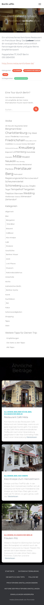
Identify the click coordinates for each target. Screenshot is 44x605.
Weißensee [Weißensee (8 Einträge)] (9, 196)
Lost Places (10, 263)
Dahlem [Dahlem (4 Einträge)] (7, 136)
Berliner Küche (12, 290)
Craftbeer (9, 233)
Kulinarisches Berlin (32, 70)
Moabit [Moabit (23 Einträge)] (26, 157)
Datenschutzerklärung (28, 571)
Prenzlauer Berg (21, 78)
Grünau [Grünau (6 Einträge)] (24, 144)
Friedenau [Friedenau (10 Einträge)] (15, 136)
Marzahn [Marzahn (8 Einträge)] (8, 157)
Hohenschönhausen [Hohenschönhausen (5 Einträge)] (11, 148)
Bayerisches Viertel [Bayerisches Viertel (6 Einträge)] (21, 126)
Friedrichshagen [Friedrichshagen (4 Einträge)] (24, 136)
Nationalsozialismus (14, 272)
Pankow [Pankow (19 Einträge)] (9, 169)
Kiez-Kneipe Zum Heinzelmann (21, 479)
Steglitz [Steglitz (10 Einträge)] (32, 186)
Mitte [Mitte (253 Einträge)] (17, 156)
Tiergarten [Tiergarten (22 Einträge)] (28, 189)
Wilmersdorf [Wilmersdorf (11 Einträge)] (26, 197)
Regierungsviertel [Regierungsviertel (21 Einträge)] (14, 178)
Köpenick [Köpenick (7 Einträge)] (8, 152)
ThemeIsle (30, 600)
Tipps (7, 321)
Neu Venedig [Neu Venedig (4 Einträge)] (21, 161)
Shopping (9, 316)
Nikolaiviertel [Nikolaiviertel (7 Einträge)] (27, 164)
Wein (5, 74)
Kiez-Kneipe (11, 237)
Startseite (9, 571)
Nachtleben (10, 299)
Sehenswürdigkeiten (13, 312)
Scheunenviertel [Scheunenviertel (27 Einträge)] (14, 181)
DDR (8, 259)
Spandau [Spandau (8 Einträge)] (25, 186)
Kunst (7, 294)
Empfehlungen (12, 338)
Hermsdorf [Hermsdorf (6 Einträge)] (31, 144)
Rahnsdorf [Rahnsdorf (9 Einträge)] (18, 174)
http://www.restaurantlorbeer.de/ (18, 63)
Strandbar (11, 224)
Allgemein (17, 70)
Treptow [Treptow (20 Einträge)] (9, 193)
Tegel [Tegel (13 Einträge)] (7, 189)
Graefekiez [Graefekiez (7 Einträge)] (9, 144)
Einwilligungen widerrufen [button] (22, 594)
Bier (7, 216)
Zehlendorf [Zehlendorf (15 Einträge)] (10, 199)
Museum (9, 268)
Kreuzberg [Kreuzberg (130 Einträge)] (27, 147)
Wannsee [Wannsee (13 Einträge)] (18, 193)
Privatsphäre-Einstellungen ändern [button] (22, 583)
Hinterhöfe (9, 277)
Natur (7, 307)
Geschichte (9, 250)
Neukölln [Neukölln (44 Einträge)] (10, 161)
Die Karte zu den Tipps (15, 343)
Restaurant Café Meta (16, 417)
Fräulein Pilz (11, 538)
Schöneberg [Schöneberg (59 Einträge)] (13, 185)
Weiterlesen (32, 437)
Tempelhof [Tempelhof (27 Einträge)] (17, 189)
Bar (7, 303)
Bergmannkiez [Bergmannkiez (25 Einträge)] (13, 128)
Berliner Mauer (12, 254)
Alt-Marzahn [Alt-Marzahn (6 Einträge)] (9, 126)
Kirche (7, 281)
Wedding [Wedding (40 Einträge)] (29, 193)
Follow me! (33, 577)
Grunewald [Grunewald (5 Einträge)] (17, 144)
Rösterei (9, 246)
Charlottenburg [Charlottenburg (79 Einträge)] (16, 133)
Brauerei (9, 228)
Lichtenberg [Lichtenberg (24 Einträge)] (19, 152)
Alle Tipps (10, 347)
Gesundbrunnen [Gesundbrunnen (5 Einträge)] (31, 141)
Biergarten (10, 220)
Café (7, 242)
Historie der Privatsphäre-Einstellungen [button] (22, 589)
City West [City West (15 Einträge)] (32, 133)
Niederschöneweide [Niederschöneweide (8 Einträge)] (13, 164)
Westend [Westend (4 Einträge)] (17, 196)
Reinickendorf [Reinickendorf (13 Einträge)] (31, 178)
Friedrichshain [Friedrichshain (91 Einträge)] (15, 140)
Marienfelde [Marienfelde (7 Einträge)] (31, 152)
